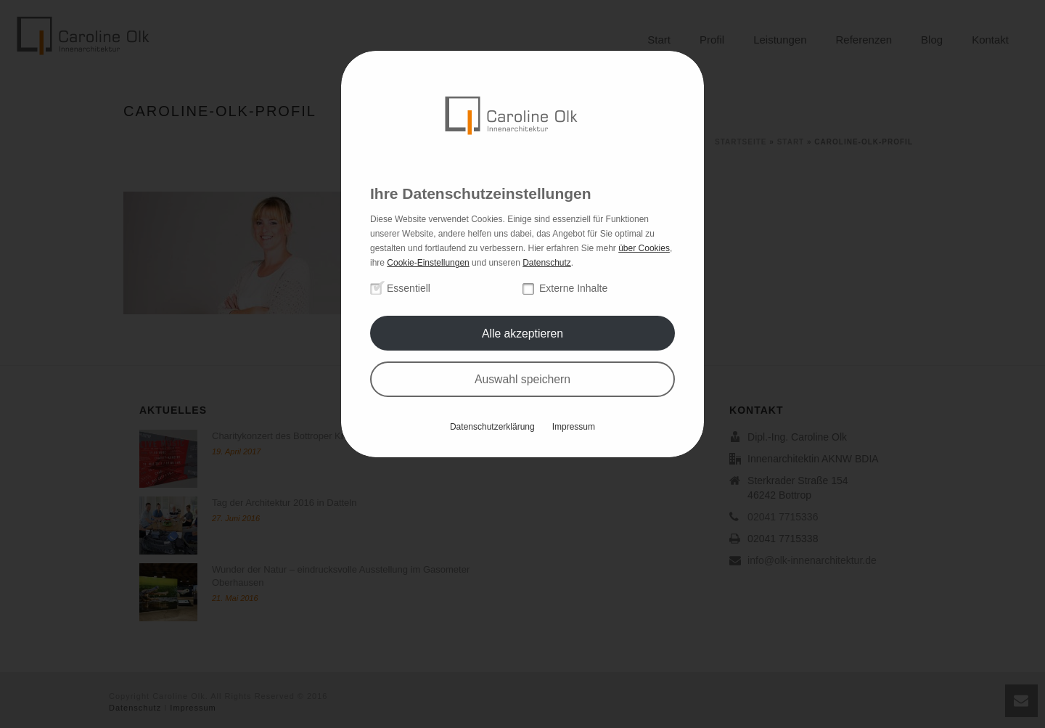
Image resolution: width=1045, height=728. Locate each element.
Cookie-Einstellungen (428, 263)
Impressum (573, 427)
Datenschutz (546, 263)
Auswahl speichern (522, 379)
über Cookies (644, 248)
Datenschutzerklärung (492, 427)
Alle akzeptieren (522, 333)
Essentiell (408, 288)
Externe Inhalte (573, 288)
